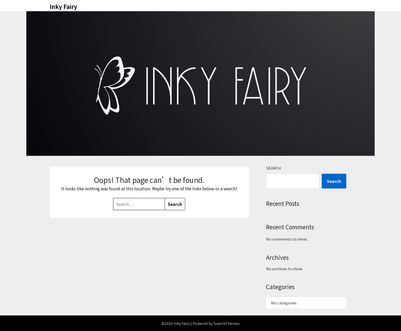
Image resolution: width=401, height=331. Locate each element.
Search (273, 168)
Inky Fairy (63, 6)
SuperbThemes (226, 323)
